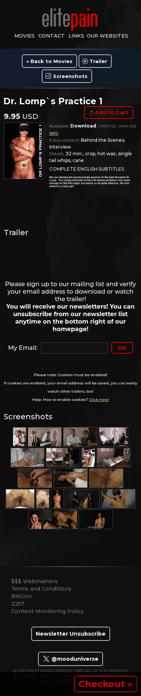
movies (24, 36)
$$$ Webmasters (34, 581)
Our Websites (107, 36)
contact (51, 36)
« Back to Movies (49, 61)
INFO (53, 133)
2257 (17, 603)
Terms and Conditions (41, 588)
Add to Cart (111, 112)
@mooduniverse (70, 659)
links (76, 36)
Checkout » (106, 683)
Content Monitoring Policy (47, 611)
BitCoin (21, 596)
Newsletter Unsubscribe (71, 633)
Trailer (98, 61)
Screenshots (70, 76)
